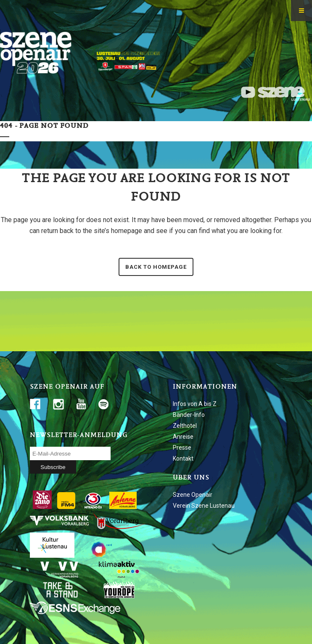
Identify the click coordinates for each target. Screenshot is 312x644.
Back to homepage (156, 267)
